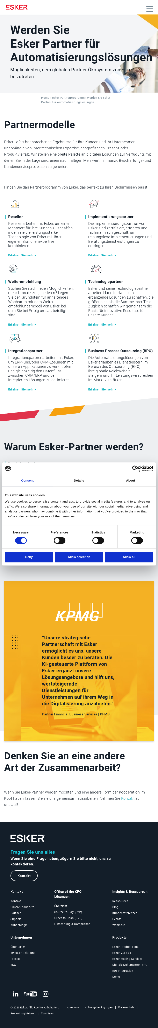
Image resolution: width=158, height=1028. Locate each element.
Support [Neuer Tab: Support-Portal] (16, 919)
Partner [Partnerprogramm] (15, 913)
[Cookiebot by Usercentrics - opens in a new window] (135, 468)
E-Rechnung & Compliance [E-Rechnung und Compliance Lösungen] (72, 924)
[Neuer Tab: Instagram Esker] (46, 994)
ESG (13, 965)
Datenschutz (126, 1007)
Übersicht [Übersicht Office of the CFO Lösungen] (60, 906)
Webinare (118, 925)
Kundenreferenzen (124, 913)
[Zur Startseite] (27, 838)
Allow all (129, 557)
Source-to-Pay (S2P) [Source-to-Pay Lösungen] (68, 912)
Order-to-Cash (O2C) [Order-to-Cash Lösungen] (68, 918)
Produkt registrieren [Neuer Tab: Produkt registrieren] (22, 1013)
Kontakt (128, 798)
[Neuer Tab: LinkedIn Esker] (15, 994)
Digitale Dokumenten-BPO (130, 965)
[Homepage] (18, 7)
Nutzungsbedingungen (99, 1007)
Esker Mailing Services (127, 959)
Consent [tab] (27, 480)
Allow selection (79, 557)
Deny (29, 557)
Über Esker (17, 947)
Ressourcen (120, 901)
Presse (15, 959)
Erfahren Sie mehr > (22, 255)
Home (45, 98)
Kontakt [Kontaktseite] (16, 901)
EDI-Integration (122, 971)
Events (117, 919)
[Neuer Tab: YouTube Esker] (30, 994)
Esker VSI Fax (121, 953)
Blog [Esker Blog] (115, 907)
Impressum (72, 1007)
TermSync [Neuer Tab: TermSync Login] (47, 1013)
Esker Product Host (125, 947)
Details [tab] (79, 480)
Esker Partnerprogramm (68, 98)
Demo (116, 977)
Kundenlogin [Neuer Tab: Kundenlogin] (19, 925)
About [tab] (130, 480)
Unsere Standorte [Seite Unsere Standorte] (22, 907)
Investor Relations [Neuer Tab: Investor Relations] (22, 953)
